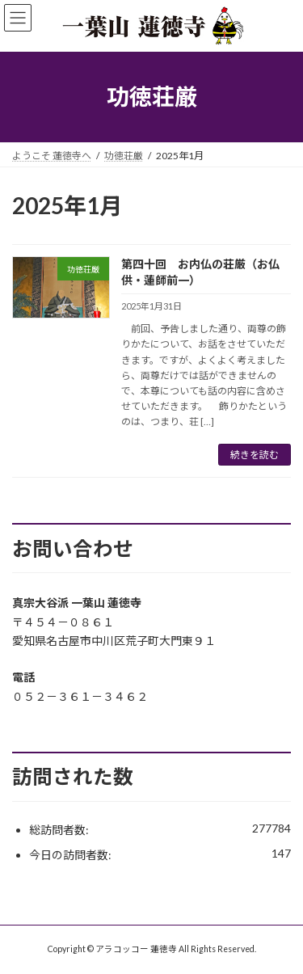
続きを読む (254, 455)
